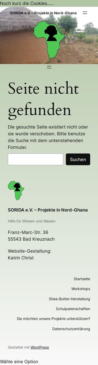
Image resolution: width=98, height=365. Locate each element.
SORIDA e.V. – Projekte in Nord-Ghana (48, 210)
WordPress (40, 347)
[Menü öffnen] (85, 13)
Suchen (78, 159)
